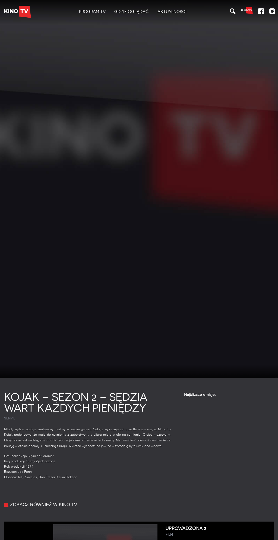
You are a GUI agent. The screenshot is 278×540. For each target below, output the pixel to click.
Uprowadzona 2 (218, 531)
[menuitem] (92, 12)
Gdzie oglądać (131, 11)
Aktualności (172, 11)
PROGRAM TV (92, 11)
